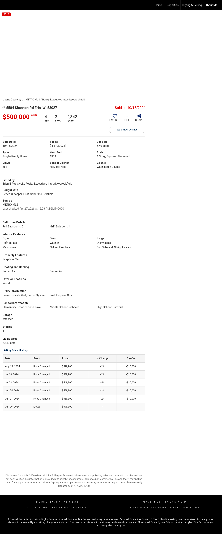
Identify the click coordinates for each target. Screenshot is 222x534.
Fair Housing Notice (185, 507)
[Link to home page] (4, 5)
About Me (211, 5)
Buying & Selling (192, 5)
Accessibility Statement (148, 507)
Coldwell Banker (48, 502)
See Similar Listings (127, 130)
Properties (172, 5)
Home (158, 5)
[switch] (115, 119)
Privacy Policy (176, 502)
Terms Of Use (152, 502)
